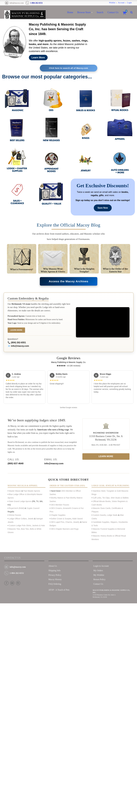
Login (129, 3)
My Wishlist (98, 575)
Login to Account (101, 566)
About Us (52, 566)
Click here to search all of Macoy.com (68, 68)
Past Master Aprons (31, 491)
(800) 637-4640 (16, 464)
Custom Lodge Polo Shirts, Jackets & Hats (27, 526)
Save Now (103, 208)
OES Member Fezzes (60, 505)
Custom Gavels (99, 515)
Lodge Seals (112, 515)
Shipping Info (54, 571)
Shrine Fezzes (15, 515)
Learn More (38, 57)
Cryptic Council (32, 508)
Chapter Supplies (58, 515)
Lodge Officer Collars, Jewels (21, 519)
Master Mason (15, 491)
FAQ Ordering (54, 584)
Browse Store (84, 12)
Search (100, 12)
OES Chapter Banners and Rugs (65, 529)
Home (70, 12)
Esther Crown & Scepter (61, 519)
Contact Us (113, 12)
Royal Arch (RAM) (16, 508)
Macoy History (55, 580)
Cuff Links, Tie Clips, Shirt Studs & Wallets (111, 498)
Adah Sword (77, 519)
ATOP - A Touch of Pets (59, 590)
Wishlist (112, 3)
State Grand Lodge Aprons (20, 502)
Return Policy (99, 580)
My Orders (98, 571)
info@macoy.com (16, 3)
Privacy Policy (54, 575)
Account (121, 3)
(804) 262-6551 (18, 343)
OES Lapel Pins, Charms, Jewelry (65, 522)
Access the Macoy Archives (68, 281)
